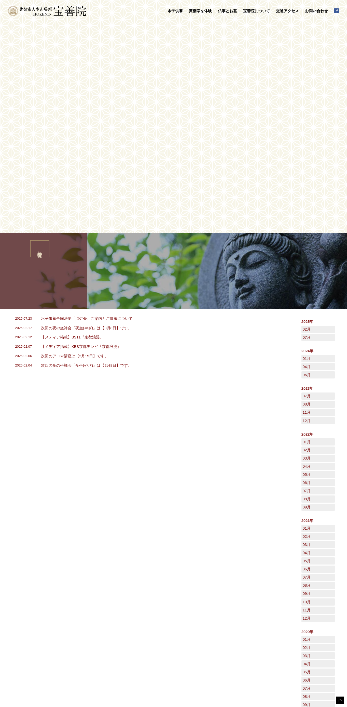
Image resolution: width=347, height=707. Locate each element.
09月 (307, 297)
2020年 (307, 422)
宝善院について (202, 606)
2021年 (307, 310)
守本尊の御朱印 (79, 634)
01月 (307, 148)
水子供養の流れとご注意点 (86, 616)
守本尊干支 (203, 616)
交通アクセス (287, 11)
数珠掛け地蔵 (77, 629)
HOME (11, 571)
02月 (307, 119)
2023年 (307, 178)
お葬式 (142, 621)
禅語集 (200, 626)
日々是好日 (272, 611)
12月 (307, 210)
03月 (307, 248)
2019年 (307, 532)
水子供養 (70, 606)
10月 (307, 392)
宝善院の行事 (205, 621)
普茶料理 (74, 644)
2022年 (307, 224)
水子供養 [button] (175, 11)
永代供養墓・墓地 (150, 616)
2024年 (307, 141)
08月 (307, 194)
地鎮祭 (142, 626)
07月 (307, 127)
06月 (307, 165)
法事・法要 (146, 611)
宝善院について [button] (256, 11)
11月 (307, 202)
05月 (307, 264)
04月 (307, 156)
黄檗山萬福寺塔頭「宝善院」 (215, 611)
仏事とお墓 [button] (227, 11)
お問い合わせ (316, 11)
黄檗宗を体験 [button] (200, 11)
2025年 (307, 111)
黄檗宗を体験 (73, 624)
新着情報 (270, 616)
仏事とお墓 (142, 606)
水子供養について (80, 611)
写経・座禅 (76, 639)
